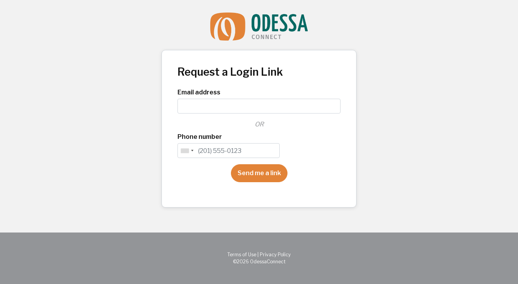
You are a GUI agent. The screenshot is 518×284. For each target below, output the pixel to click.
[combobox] (187, 151)
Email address (198, 92)
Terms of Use (241, 254)
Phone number (199, 136)
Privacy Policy (275, 254)
